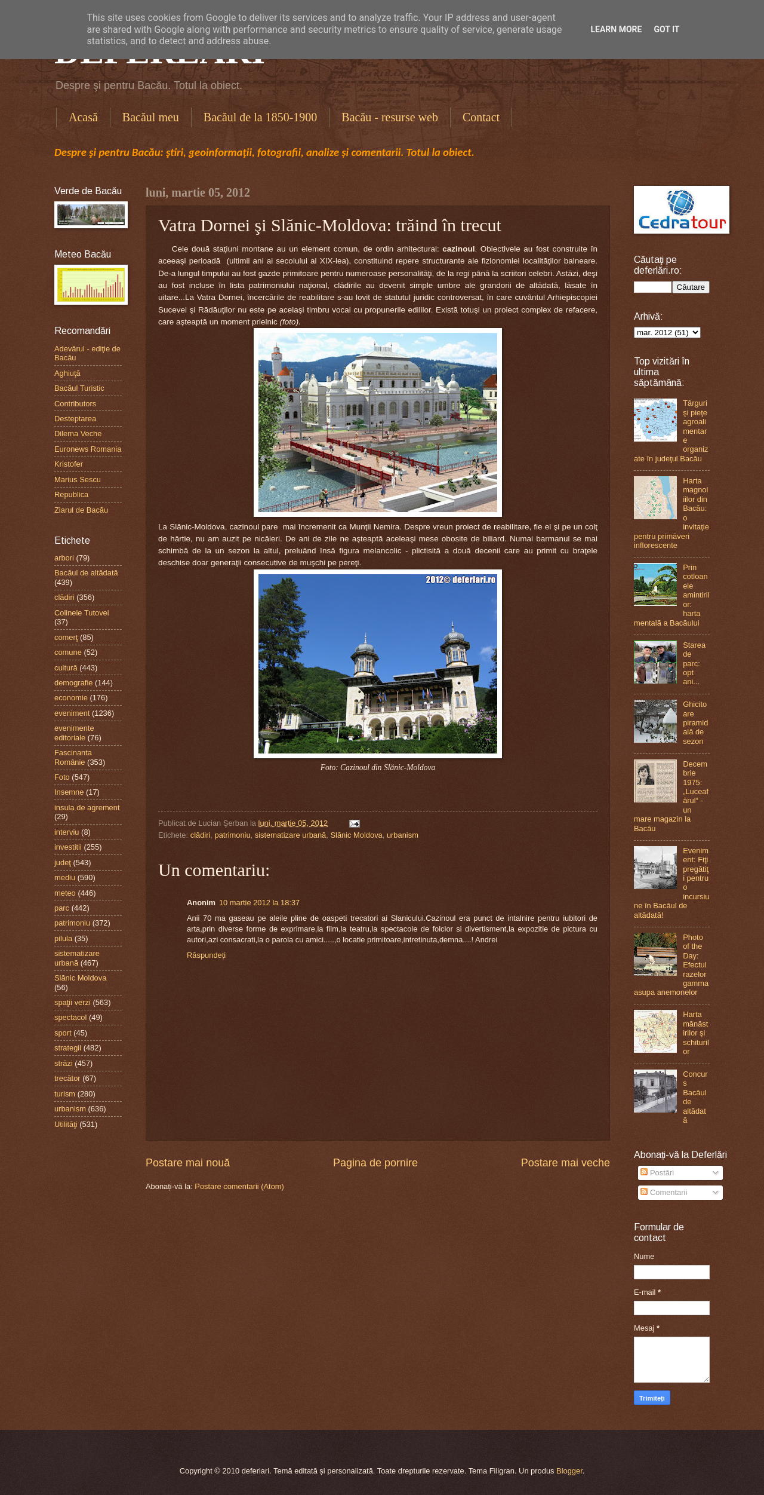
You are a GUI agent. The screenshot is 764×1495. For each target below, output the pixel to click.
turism (64, 1093)
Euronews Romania (87, 449)
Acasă (83, 117)
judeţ (62, 862)
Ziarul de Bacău (81, 510)
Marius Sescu (77, 479)
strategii (67, 1047)
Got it (666, 29)
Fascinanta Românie (73, 757)
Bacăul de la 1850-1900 (261, 117)
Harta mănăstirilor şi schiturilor (696, 1033)
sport (63, 1032)
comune (68, 652)
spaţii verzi (72, 1002)
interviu (66, 832)
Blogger (569, 1470)
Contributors (75, 403)
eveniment (72, 713)
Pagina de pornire (375, 1163)
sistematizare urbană (290, 835)
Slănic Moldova (356, 835)
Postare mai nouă (188, 1163)
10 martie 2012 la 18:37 (259, 902)
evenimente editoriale (74, 733)
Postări (657, 1172)
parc (61, 907)
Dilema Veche (77, 433)
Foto (62, 777)
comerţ (66, 637)
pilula (63, 938)
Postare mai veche (565, 1163)
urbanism (402, 835)
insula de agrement (87, 807)
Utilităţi (66, 1124)
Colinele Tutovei (81, 612)
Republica (71, 494)
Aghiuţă (67, 373)
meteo (65, 893)
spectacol (70, 1017)
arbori (64, 557)
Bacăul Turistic (79, 388)
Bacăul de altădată (86, 572)
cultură (66, 667)
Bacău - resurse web (389, 117)
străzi (63, 1063)
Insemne (69, 792)
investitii (68, 847)
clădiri (200, 835)
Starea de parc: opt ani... (694, 664)
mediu (64, 877)
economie (71, 697)
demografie (73, 682)
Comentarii (663, 1192)
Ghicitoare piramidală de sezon (695, 723)
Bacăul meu (150, 117)
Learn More (616, 29)
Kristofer (68, 463)
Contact (481, 117)
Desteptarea (75, 418)
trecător (67, 1078)
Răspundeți (206, 955)
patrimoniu (232, 835)
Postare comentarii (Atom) (239, 1186)
